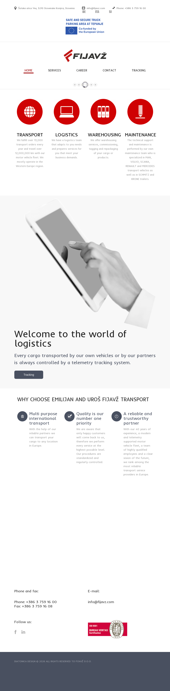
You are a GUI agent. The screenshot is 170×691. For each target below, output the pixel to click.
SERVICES (54, 70)
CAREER (81, 70)
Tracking (29, 374)
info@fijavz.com (96, 8)
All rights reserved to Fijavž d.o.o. (68, 661)
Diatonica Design (25, 661)
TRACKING (139, 70)
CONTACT (109, 70)
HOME (29, 70)
